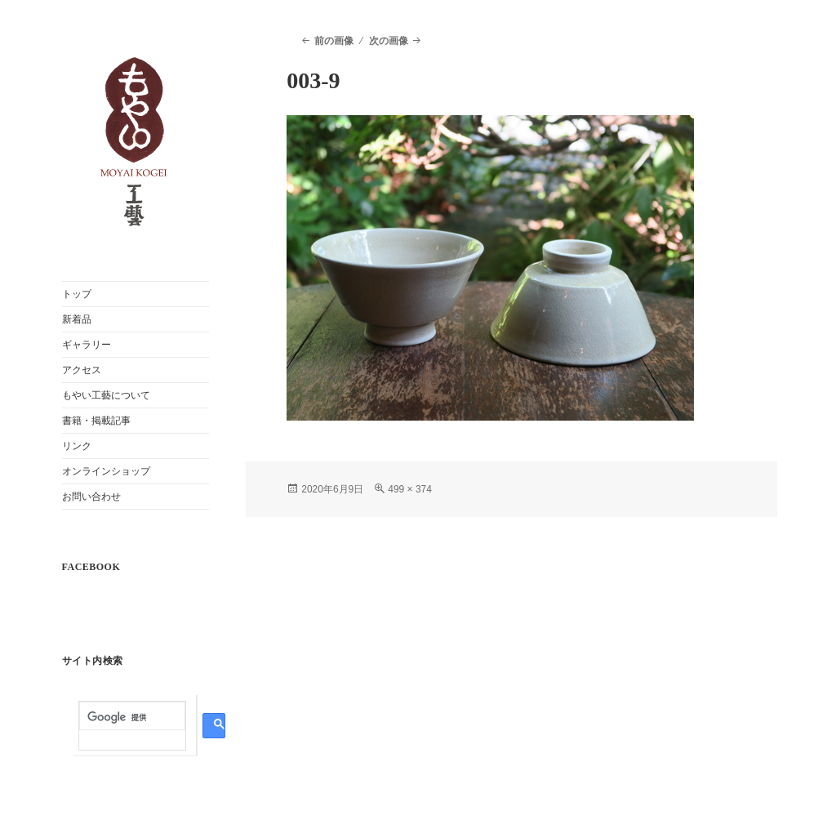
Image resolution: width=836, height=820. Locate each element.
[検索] (132, 717)
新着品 (76, 319)
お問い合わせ (91, 496)
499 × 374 (410, 489)
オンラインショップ (106, 471)
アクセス (81, 370)
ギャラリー (86, 344)
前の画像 (334, 41)
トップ (76, 294)
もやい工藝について (106, 395)
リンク (76, 446)
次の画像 (388, 41)
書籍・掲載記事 (96, 420)
